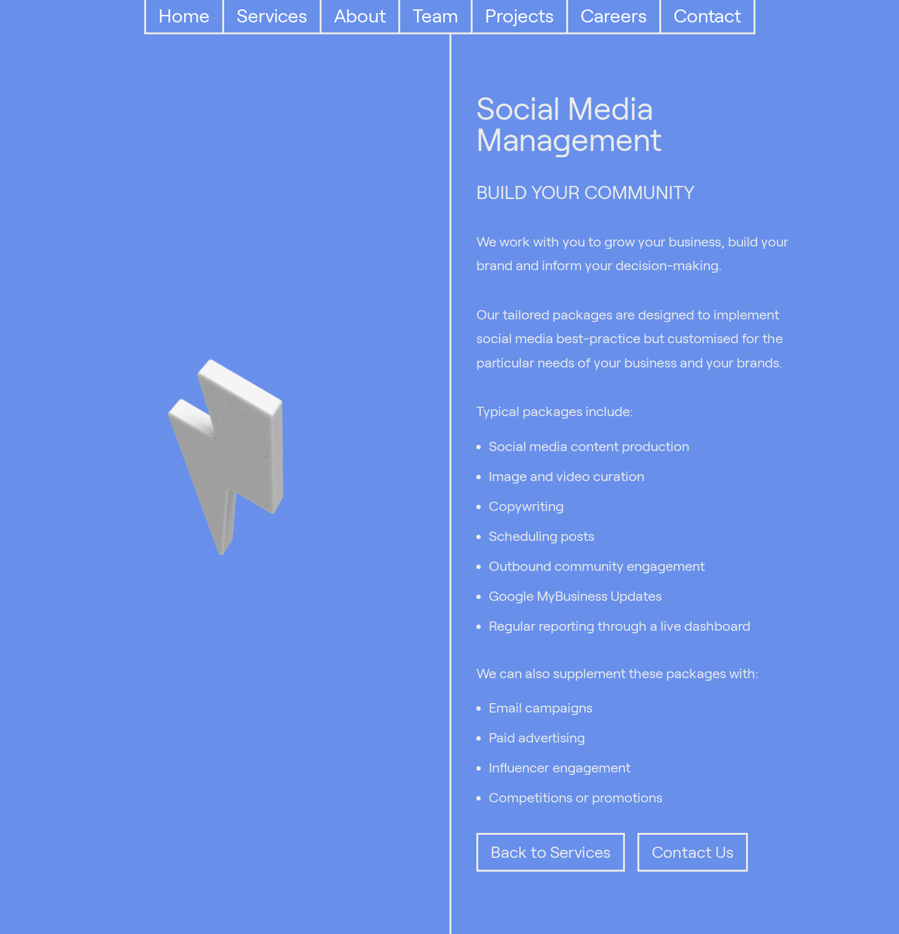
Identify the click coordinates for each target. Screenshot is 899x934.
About (360, 16)
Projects (519, 16)
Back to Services (551, 852)
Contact (707, 16)
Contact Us (693, 852)
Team (435, 16)
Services (272, 16)
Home (184, 16)
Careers (614, 16)
